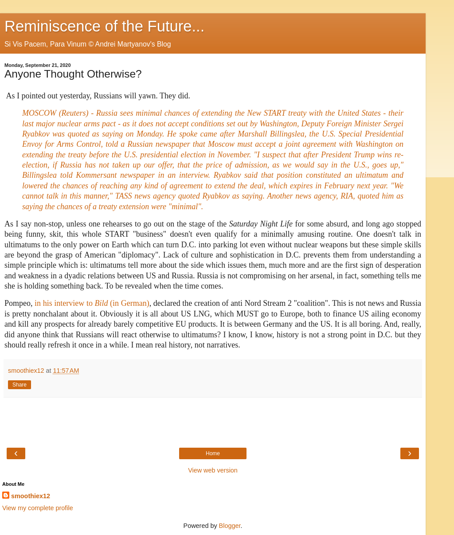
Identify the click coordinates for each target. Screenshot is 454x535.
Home (213, 453)
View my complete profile (37, 508)
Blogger (230, 525)
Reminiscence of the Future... (104, 26)
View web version (213, 470)
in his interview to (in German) (92, 303)
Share (19, 385)
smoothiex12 (30, 496)
